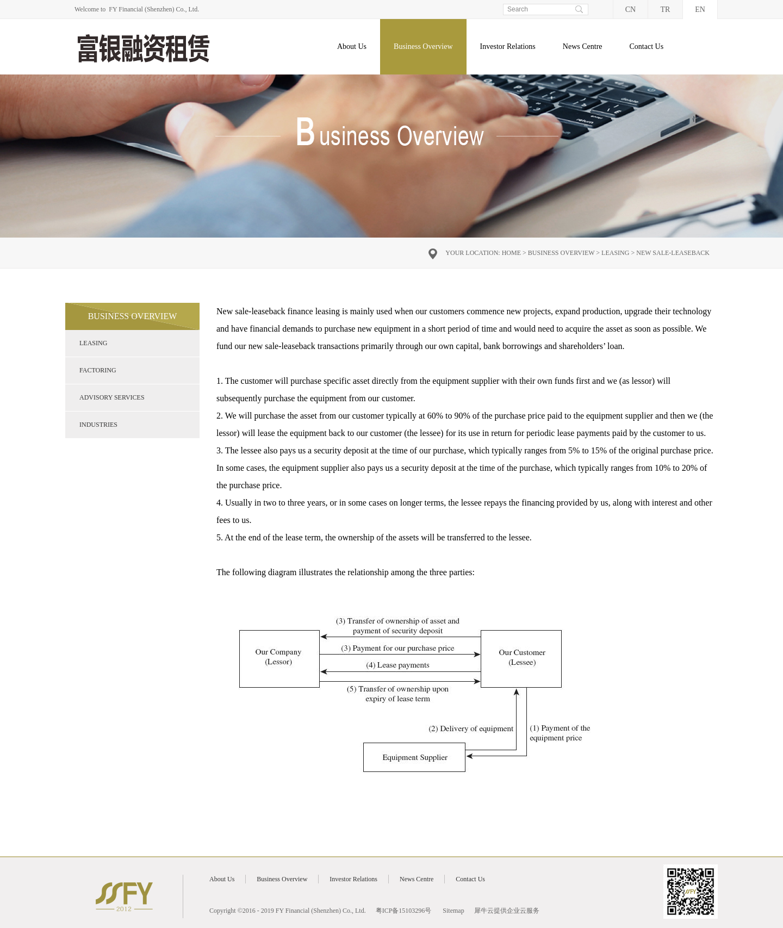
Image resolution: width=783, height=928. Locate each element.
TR (665, 9)
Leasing (615, 253)
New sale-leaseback (673, 253)
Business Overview (561, 253)
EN (700, 9)
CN (630, 9)
